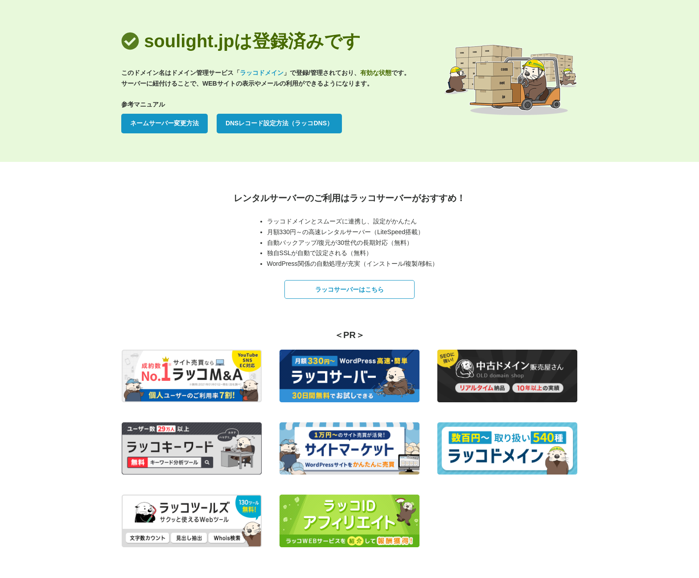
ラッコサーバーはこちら (349, 289)
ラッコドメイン (262, 72)
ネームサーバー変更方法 (164, 123)
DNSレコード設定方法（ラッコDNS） (279, 123)
